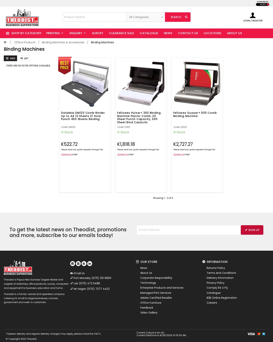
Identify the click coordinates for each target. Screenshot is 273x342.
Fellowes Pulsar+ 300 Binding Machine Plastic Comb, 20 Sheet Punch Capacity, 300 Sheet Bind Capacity (136, 114)
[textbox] (95, 17)
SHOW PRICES (262, 2)
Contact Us (66, 151)
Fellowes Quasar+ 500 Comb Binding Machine (189, 111)
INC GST (268, 4)
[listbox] (146, 17)
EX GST (263, 4)
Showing (163, 195)
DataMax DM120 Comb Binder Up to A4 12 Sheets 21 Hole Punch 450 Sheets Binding (83, 113)
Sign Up (253, 227)
